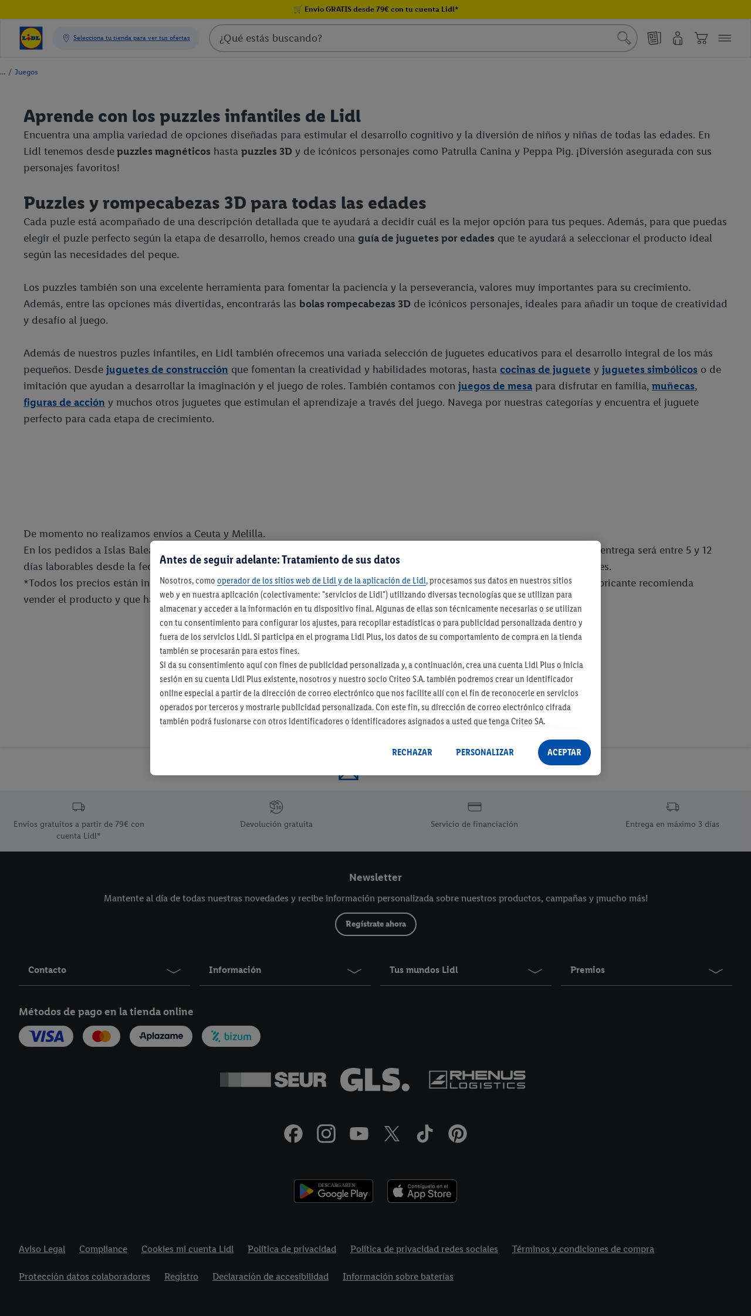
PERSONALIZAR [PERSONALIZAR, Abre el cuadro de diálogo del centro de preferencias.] (485, 752)
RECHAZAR (412, 752)
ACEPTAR (564, 752)
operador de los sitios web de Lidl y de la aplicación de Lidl (321, 580)
